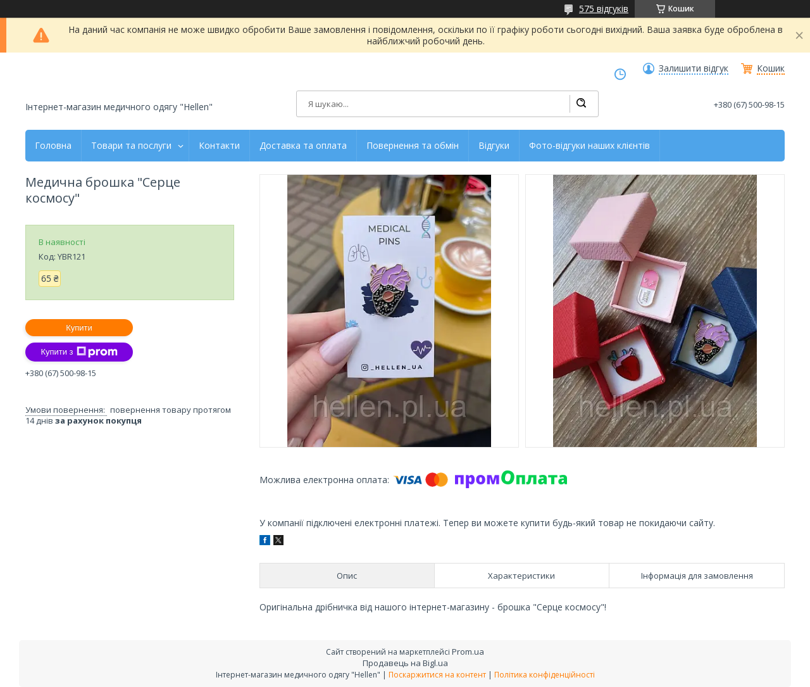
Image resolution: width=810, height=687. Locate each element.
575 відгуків (603, 9)
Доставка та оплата (303, 145)
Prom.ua (468, 651)
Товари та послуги (131, 145)
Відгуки (493, 145)
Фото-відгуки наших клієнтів (589, 145)
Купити (79, 327)
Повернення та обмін (412, 145)
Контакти (219, 145)
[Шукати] (581, 104)
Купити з (78, 352)
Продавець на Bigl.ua (405, 663)
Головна (53, 145)
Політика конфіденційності (544, 674)
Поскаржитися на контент (437, 674)
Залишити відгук (693, 68)
